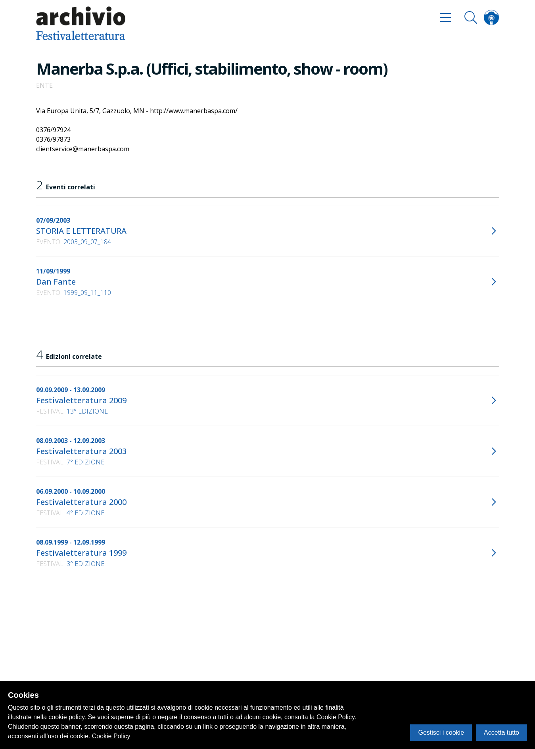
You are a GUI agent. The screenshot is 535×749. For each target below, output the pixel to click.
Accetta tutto (501, 732)
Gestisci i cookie (441, 732)
